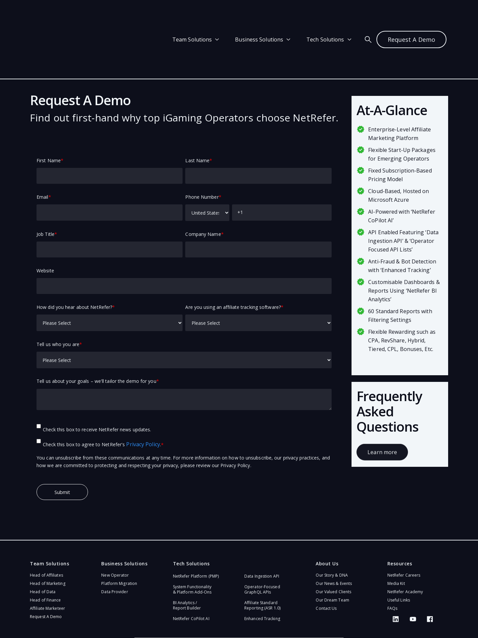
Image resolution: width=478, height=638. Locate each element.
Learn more (382, 416)
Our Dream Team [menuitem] (332, 561)
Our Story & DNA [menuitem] (332, 536)
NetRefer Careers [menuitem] (404, 536)
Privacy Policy (143, 405)
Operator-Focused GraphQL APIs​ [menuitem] (262, 550)
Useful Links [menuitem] (398, 561)
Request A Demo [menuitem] (46, 578)
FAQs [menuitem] (392, 569)
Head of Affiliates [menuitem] (46, 536)
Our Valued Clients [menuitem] (333, 553)
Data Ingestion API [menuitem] (261, 537)
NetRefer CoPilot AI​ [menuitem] (191, 580)
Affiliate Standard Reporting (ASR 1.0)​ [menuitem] (262, 566)
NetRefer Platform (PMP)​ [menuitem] (196, 537)
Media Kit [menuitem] (396, 544)
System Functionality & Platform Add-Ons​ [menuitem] (192, 550)
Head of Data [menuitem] (42, 553)
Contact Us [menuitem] (326, 569)
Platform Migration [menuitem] (119, 544)
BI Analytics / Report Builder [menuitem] (187, 566)
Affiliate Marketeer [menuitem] (47, 569)
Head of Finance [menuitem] (45, 561)
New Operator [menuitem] (115, 536)
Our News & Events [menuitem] (334, 544)
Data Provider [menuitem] (114, 553)
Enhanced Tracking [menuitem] (262, 580)
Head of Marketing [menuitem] (47, 544)
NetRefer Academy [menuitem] (405, 553)
